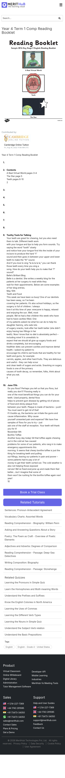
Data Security (38, 743)
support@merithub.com (44, 720)
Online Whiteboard (12, 675)
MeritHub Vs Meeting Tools (45, 683)
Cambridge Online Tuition (16, 145)
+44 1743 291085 (13, 708)
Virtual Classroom (11, 671)
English (9, 647)
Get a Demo (9, 732)
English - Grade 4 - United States (34, 647)
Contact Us (38, 728)
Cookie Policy (54, 743)
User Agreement (33, 746)
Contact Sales (10, 724)
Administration (10, 682)
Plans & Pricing (10, 728)
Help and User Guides (44, 703)
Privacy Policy (20, 743)
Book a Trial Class (32, 492)
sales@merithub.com (13, 721)
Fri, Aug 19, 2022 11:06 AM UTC (16, 148)
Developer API (39, 671)
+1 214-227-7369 (13, 703)
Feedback (38, 724)
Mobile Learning (40, 675)
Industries (36, 679)
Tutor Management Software (17, 686)
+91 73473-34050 (14, 712)
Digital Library (10, 679)
